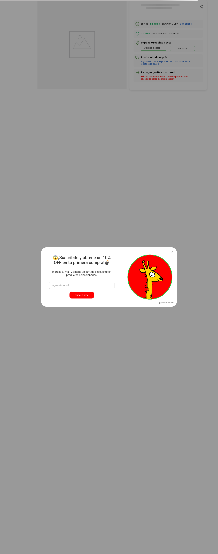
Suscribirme (82, 295)
